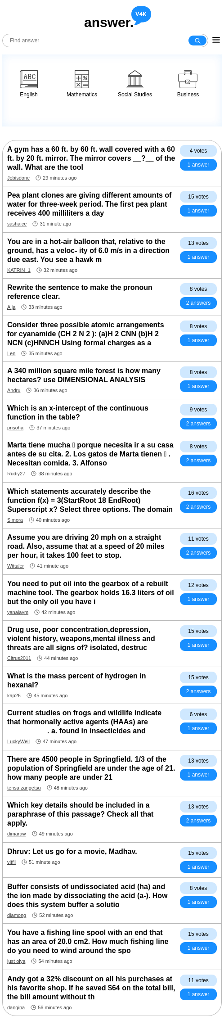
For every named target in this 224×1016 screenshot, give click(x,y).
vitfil (11, 862)
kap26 (14, 695)
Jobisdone (18, 178)
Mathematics (82, 84)
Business (188, 84)
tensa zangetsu (24, 787)
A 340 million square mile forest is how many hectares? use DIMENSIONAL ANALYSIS (84, 375)
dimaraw (16, 833)
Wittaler (15, 566)
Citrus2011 (19, 658)
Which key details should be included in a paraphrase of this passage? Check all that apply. (80, 814)
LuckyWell (18, 741)
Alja (11, 307)
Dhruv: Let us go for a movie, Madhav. (72, 851)
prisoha (15, 427)
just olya (16, 961)
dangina (16, 1007)
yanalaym (17, 612)
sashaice (17, 223)
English (29, 84)
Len (11, 353)
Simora (15, 520)
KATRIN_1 (19, 270)
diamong (16, 915)
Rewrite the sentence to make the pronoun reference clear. (79, 292)
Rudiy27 (16, 473)
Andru (13, 390)
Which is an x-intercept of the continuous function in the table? (77, 412)
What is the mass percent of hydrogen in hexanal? (76, 680)
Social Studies (135, 84)
